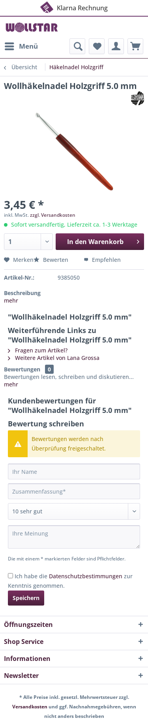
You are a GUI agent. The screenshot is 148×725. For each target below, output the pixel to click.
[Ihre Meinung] (74, 537)
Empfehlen (102, 259)
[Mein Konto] (116, 46)
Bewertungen (22, 369)
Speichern (26, 598)
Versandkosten (29, 706)
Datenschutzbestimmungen (85, 576)
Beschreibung (22, 293)
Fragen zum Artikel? (37, 350)
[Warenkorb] (135, 46)
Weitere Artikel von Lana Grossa (53, 358)
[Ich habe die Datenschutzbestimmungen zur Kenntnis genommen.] (10, 575)
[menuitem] (21, 46)
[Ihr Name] (74, 471)
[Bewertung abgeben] (74, 511)
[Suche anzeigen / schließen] (77, 46)
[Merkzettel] (97, 46)
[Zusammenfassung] (74, 491)
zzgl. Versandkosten (52, 215)
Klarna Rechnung (73, 7)
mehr (11, 300)
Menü (21, 45)
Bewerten (52, 259)
